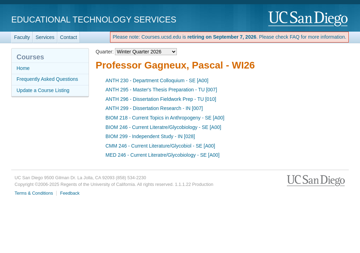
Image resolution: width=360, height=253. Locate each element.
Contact (68, 37)
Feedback (69, 193)
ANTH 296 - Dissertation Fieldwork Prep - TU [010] (160, 99)
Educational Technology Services (93, 19)
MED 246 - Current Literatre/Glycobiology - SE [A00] (162, 155)
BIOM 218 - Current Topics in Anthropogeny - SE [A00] (164, 118)
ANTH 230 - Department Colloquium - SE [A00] (156, 80)
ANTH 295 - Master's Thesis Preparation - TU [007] (161, 89)
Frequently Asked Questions (47, 79)
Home (23, 68)
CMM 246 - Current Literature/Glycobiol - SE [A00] (160, 146)
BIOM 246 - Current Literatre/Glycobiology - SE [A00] (163, 127)
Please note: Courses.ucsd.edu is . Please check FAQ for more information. (229, 37)
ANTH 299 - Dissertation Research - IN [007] (154, 108)
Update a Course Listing (43, 90)
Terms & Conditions (34, 193)
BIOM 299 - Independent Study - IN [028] (150, 136)
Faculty (22, 37)
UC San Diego (308, 19)
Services (45, 37)
